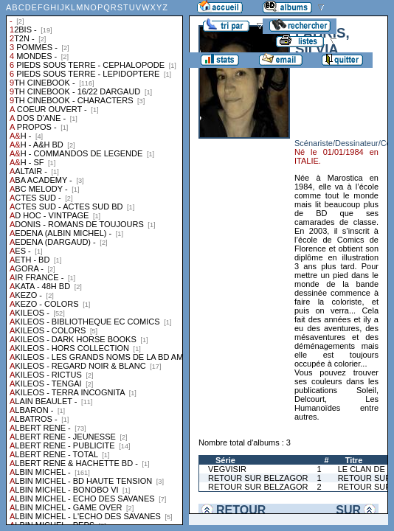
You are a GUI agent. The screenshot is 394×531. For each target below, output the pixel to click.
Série (225, 460)
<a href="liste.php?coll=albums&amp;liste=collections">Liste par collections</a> (94, 262)
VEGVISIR (227, 469)
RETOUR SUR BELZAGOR (258, 477)
